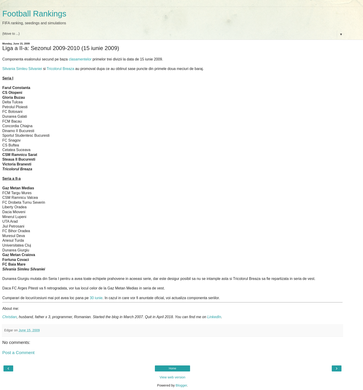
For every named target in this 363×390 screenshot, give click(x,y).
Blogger (181, 385)
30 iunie (96, 298)
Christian (9, 317)
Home (172, 368)
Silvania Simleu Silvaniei (22, 69)
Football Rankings (34, 13)
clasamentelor (80, 59)
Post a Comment (18, 352)
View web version (172, 377)
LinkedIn (214, 317)
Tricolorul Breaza (60, 69)
